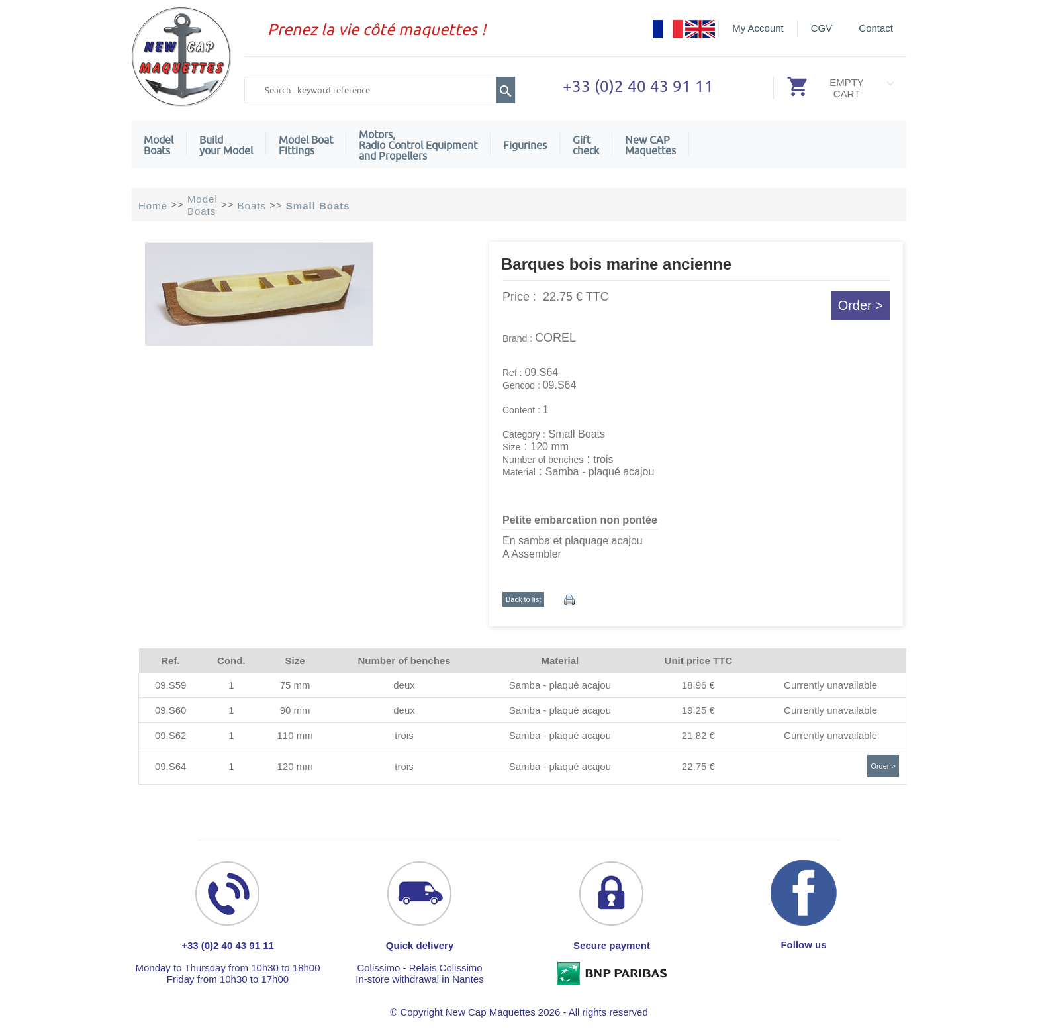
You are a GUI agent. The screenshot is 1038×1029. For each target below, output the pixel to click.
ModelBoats (158, 145)
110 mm (294, 735)
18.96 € (698, 685)
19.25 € (698, 710)
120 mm (294, 766)
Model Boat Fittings (306, 145)
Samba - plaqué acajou (560, 685)
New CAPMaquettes (650, 145)
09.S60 (171, 710)
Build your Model (226, 145)
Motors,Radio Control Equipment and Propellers (418, 145)
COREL (555, 337)
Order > (860, 305)
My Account (758, 28)
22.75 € (698, 766)
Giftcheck (586, 145)
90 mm (295, 710)
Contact (876, 28)
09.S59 (171, 685)
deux (404, 685)
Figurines (525, 145)
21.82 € (698, 735)
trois (404, 735)
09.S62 (171, 735)
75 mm (295, 685)
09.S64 (171, 766)
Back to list (523, 599)
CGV (822, 28)
